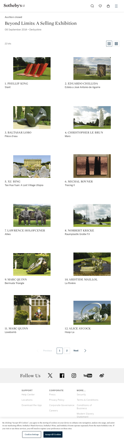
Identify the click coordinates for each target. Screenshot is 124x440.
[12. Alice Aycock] (92, 313)
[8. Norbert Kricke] (92, 215)
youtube (88, 375)
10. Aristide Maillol (81, 279)
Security (81, 394)
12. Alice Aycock (78, 328)
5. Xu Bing (12, 181)
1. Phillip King (16, 83)
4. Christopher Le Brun (84, 132)
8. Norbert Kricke (79, 230)
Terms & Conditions (87, 400)
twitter (50, 375)
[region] (62, 429)
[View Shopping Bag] (108, 6)
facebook (62, 375)
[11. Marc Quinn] (32, 310)
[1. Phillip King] (32, 68)
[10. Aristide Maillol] (92, 264)
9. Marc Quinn (16, 279)
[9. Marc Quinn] (32, 264)
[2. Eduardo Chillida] (92, 68)
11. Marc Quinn (16, 328)
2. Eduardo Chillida (81, 83)
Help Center (28, 394)
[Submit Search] (92, 5)
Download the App (32, 405)
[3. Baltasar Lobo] (32, 117)
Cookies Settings (32, 434)
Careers (53, 410)
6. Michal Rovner (79, 181)
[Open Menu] (116, 6)
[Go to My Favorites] (100, 6)
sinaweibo (102, 375)
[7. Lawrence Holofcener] (32, 215)
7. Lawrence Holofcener (25, 230)
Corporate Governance (61, 405)
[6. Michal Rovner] (92, 166)
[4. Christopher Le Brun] (92, 117)
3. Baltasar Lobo (18, 132)
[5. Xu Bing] (32, 166)
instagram (74, 375)
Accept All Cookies (53, 434)
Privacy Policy (56, 400)
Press (52, 394)
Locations (27, 400)
